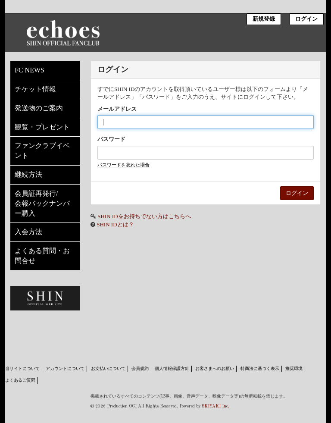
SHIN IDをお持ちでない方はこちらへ (143, 216)
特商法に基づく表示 (259, 368)
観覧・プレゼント (42, 127)
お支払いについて (108, 368)
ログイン (306, 19)
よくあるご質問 (20, 380)
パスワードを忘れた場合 (123, 164)
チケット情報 (35, 89)
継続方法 (28, 174)
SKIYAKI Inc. (215, 406)
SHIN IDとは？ (115, 224)
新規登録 (264, 19)
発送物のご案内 (39, 108)
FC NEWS (29, 70)
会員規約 (140, 368)
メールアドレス (117, 109)
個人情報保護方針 (172, 368)
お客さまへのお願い (214, 368)
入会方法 (28, 231)
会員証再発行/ (45, 204)
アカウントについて (65, 368)
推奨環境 (294, 368)
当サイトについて (22, 368)
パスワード (111, 139)
